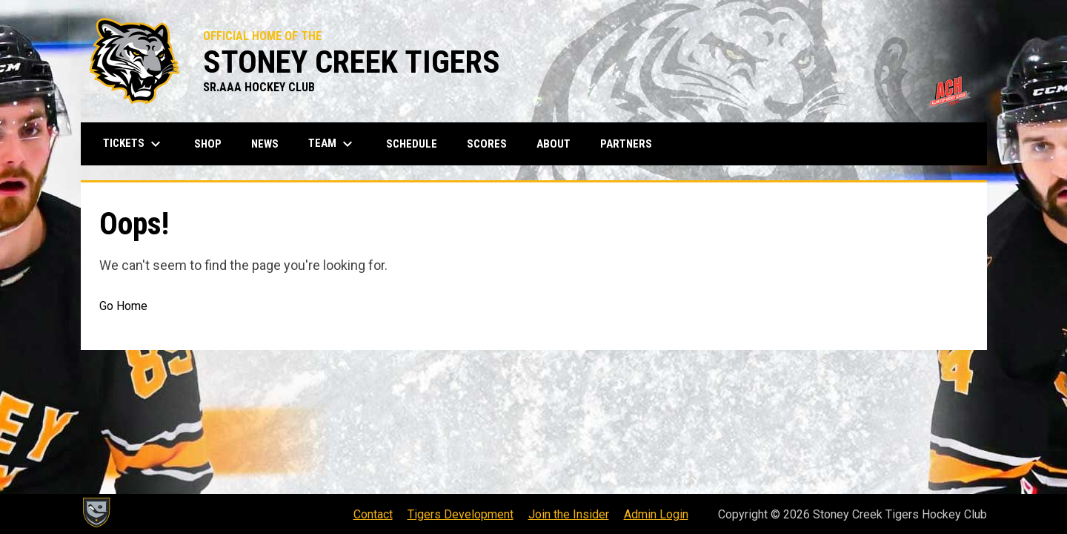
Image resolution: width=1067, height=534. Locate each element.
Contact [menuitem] (373, 514)
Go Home (123, 306)
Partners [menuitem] (626, 144)
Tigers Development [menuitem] (460, 514)
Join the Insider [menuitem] (568, 514)
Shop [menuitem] (213, 143)
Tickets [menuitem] (133, 144)
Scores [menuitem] (487, 144)
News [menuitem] (265, 144)
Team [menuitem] (332, 144)
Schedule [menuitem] (411, 144)
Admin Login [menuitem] (656, 514)
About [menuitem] (553, 144)
